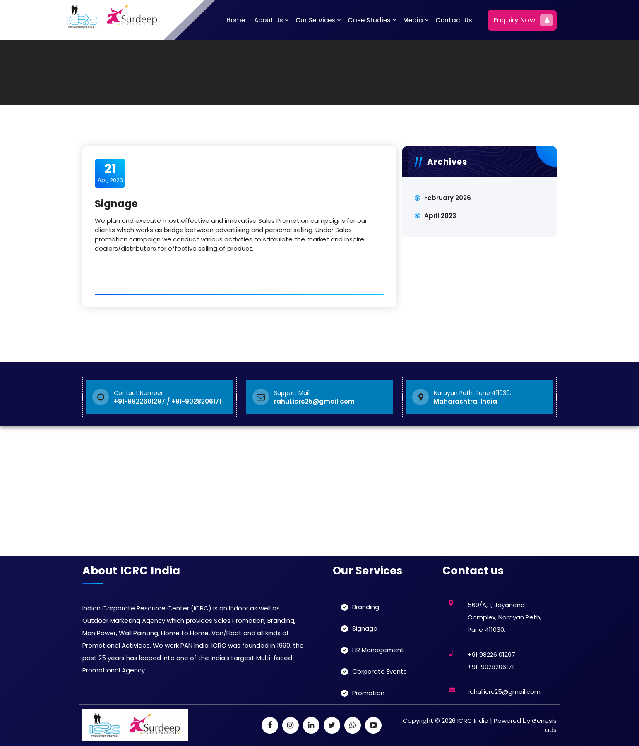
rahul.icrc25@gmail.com (504, 691)
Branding (365, 607)
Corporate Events (379, 671)
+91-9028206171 (491, 666)
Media (413, 20)
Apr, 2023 (110, 173)
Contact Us (453, 20)
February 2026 (447, 198)
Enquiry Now (523, 20)
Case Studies (369, 20)
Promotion (368, 693)
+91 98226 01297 (491, 654)
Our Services (315, 20)
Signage (364, 628)
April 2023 (440, 215)
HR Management (378, 650)
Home (235, 20)
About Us (268, 20)
